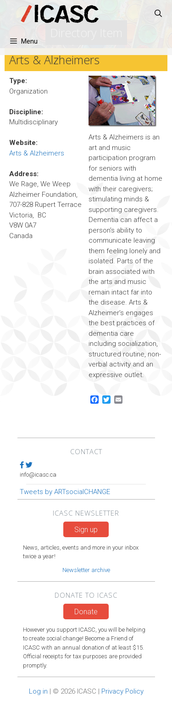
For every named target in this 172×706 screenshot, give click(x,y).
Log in (38, 691)
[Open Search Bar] (158, 14)
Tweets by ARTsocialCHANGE (65, 492)
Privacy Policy (122, 691)
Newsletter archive (86, 570)
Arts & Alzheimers (36, 153)
